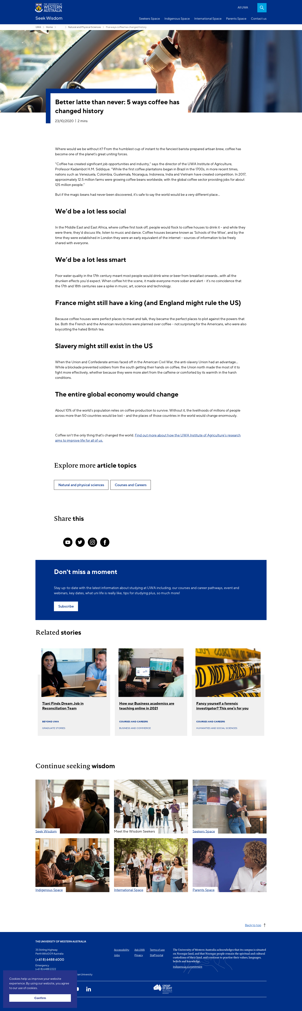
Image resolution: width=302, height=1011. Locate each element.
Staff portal (156, 955)
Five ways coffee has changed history (126, 27)
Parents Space (236, 18)
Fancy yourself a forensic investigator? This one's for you (222, 706)
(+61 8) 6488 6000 (49, 959)
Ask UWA (139, 949)
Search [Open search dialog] (262, 7)
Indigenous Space (177, 18)
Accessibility (121, 949)
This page (40, 1004)
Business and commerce (135, 728)
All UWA (243, 7)
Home (49, 27)
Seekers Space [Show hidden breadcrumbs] (60, 27)
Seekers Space (149, 18)
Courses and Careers (133, 721)
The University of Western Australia (60, 941)
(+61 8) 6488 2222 (45, 969)
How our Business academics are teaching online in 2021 (146, 706)
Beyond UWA (50, 721)
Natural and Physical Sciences (84, 27)
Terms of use (157, 949)
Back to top (253, 925)
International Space (207, 18)
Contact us (259, 18)
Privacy (138, 955)
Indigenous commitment (187, 966)
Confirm (40, 998)
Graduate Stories (53, 728)
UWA (38, 27)
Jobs (117, 955)
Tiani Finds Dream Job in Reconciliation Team (63, 706)
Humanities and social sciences (216, 728)
